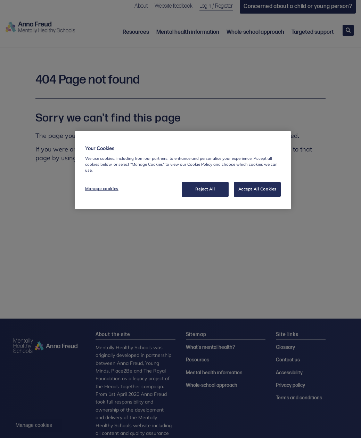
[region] (183, 170)
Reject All (205, 189)
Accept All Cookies (257, 189)
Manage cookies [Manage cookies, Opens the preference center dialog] (101, 188)
